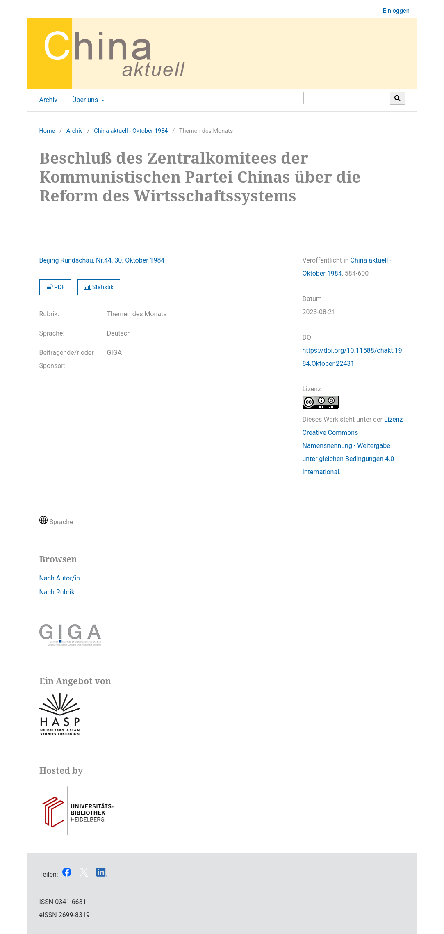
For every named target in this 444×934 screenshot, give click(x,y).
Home (47, 131)
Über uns (84, 100)
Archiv (47, 100)
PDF (55, 287)
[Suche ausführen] (397, 98)
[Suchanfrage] (346, 98)
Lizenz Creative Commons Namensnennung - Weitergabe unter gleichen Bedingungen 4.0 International (353, 446)
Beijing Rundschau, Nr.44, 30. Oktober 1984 (102, 260)
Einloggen (393, 11)
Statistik (99, 287)
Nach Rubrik (57, 592)
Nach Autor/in (59, 578)
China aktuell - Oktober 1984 (131, 131)
